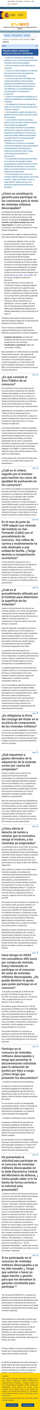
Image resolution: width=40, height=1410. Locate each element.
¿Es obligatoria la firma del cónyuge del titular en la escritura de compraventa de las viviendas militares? (20, 107)
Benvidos (27, 1)
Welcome (14, 4)
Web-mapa (27, 35)
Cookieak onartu (28, 1405)
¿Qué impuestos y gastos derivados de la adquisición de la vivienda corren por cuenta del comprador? (20, 114)
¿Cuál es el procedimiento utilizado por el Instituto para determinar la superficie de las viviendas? (20, 99)
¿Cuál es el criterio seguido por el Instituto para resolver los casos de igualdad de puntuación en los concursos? (20, 73)
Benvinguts (20, 1)
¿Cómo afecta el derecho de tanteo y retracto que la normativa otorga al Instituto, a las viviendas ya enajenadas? (20, 122)
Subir (34, 375)
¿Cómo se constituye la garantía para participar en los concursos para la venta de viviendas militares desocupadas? (20, 60)
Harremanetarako (17, 35)
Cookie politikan (12, 1405)
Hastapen (7, 35)
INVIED (19, 46)
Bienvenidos (11, 1)
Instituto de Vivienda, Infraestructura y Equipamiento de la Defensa (20, 26)
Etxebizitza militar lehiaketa (20, 39)
